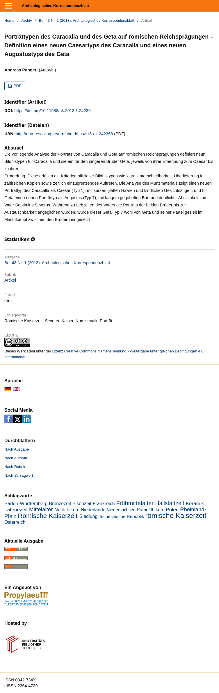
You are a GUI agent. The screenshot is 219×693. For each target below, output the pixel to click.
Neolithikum (66, 509)
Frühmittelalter (135, 503)
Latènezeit (16, 509)
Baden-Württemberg (26, 503)
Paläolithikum (151, 509)
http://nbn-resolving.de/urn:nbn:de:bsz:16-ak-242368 (64, 134)
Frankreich (104, 503)
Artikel (10, 280)
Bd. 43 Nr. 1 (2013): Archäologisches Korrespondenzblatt (86, 20)
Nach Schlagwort (18, 475)
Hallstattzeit (169, 503)
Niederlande (93, 509)
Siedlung (88, 516)
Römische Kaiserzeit (47, 515)
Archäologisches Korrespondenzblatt (55, 5)
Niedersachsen (121, 509)
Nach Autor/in (15, 458)
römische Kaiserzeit (175, 515)
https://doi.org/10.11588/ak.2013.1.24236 (52, 110)
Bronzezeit (60, 503)
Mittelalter (41, 509)
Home (9, 20)
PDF (17, 86)
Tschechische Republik (121, 516)
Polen (172, 509)
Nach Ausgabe (16, 449)
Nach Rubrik (14, 467)
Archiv (27, 20)
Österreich (14, 522)
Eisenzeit (81, 503)
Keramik (195, 503)
